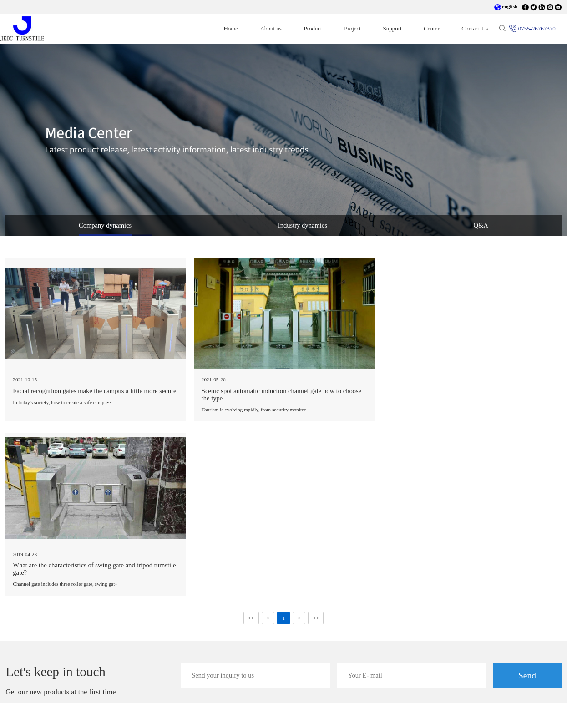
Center (432, 28)
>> (316, 443)
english (505, 6)
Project (352, 28)
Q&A (481, 225)
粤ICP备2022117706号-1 (185, 687)
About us (271, 28)
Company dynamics (105, 225)
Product (313, 28)
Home (236, 28)
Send (527, 501)
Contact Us (474, 28)
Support (392, 28)
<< (251, 443)
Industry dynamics (302, 225)
